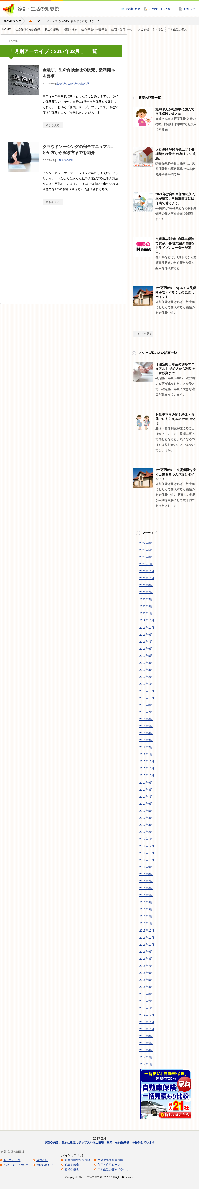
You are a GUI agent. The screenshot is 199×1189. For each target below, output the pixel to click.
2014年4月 (146, 1050)
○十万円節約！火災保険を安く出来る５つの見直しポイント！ (175, 474)
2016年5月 (146, 895)
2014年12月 (146, 1015)
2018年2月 (146, 747)
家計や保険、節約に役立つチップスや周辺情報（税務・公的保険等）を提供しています (100, 1142)
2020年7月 (146, 592)
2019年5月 (146, 655)
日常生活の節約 (177, 29)
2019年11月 (146, 620)
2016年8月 (146, 874)
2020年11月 (146, 571)
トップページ (11, 1160)
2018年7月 (146, 712)
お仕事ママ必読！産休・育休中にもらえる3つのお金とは (175, 419)
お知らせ (189, 8)
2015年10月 (146, 944)
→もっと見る (143, 333)
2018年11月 (146, 691)
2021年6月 (146, 550)
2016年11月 (146, 853)
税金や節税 (52, 29)
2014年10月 (146, 1029)
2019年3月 (146, 669)
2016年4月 (146, 902)
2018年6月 (146, 719)
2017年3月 (146, 824)
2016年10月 (146, 860)
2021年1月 (146, 564)
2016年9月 (146, 867)
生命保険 (61, 83)
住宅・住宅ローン (122, 29)
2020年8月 (146, 585)
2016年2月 (146, 916)
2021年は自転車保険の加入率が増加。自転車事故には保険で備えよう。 (175, 198)
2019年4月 (146, 662)
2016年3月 (146, 909)
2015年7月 (146, 965)
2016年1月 (146, 923)
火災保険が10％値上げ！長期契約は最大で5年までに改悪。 (175, 154)
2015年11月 (146, 937)
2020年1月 (146, 613)
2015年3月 (146, 994)
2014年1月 (146, 1064)
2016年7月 (146, 881)
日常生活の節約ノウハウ (113, 1169)
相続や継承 (72, 1169)
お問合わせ (133, 8)
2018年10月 (146, 698)
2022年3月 (146, 543)
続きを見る (53, 125)
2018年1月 (146, 754)
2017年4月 (146, 817)
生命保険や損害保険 (94, 29)
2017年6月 (146, 803)
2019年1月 (146, 683)
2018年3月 (146, 740)
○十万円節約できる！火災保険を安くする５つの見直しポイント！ (175, 292)
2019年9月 (146, 634)
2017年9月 (146, 782)
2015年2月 (146, 1001)
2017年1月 (146, 839)
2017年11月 (146, 768)
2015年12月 (146, 930)
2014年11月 (146, 1022)
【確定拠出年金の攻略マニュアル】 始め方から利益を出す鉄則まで (175, 369)
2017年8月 (146, 789)
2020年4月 (146, 606)
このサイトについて (162, 8)
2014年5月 (146, 1043)
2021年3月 (146, 557)
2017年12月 (146, 761)
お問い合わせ (44, 1165)
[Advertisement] (38, 258)
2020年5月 (146, 599)
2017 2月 (99, 1138)
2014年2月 (146, 1057)
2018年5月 (146, 726)
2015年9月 (146, 951)
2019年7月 (146, 641)
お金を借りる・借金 (150, 29)
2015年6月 (146, 972)
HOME (6, 29)
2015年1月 (146, 1008)
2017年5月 (146, 810)
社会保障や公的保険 (28, 29)
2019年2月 (146, 676)
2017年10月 (146, 775)
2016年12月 (146, 846)
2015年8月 (146, 958)
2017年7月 (146, 796)
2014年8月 (146, 1036)
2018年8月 (146, 705)
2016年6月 (146, 888)
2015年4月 (146, 986)
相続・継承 (70, 29)
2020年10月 (146, 578)
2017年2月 (146, 831)
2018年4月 (146, 733)
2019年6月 (146, 648)
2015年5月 (146, 979)
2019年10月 (146, 627)
